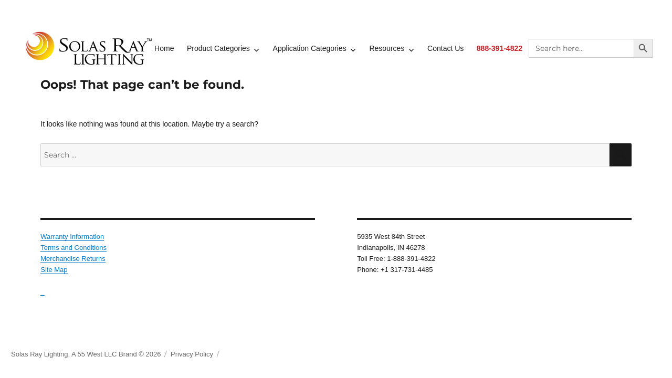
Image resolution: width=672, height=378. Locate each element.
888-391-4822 (499, 48)
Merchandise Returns (73, 258)
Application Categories (309, 48)
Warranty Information (72, 236)
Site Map (53, 270)
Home (164, 48)
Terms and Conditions (73, 247)
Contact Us (445, 48)
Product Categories (218, 48)
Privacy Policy (192, 354)
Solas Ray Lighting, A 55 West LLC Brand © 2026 (86, 354)
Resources (386, 48)
